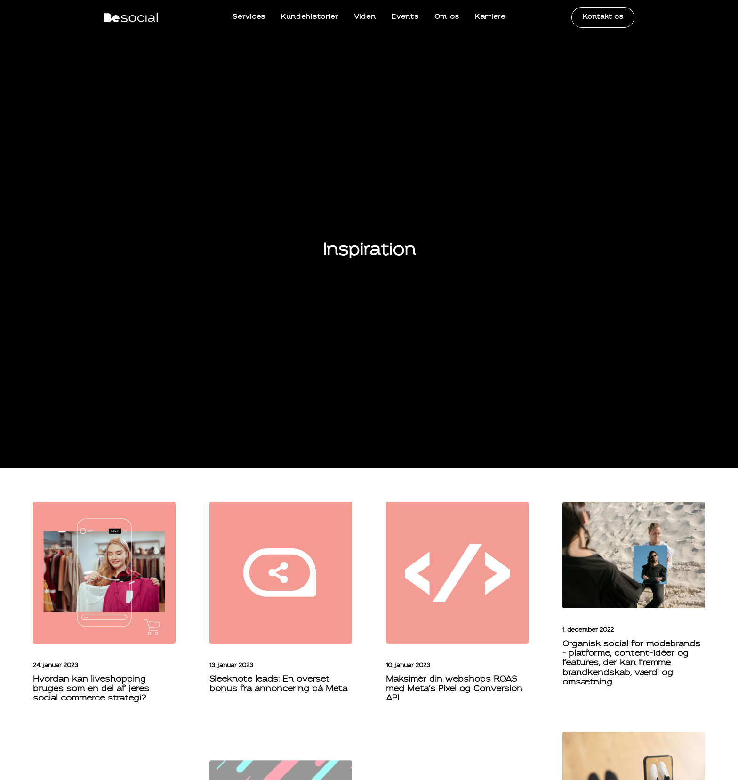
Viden (365, 17)
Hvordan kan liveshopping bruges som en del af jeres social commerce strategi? (91, 633)
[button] (104, 516)
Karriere (490, 17)
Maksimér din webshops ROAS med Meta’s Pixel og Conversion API (454, 633)
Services (249, 17)
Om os (447, 17)
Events (404, 17)
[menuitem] (249, 17)
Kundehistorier (309, 17)
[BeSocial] (131, 17)
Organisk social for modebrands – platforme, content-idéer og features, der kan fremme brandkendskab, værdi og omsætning (631, 607)
